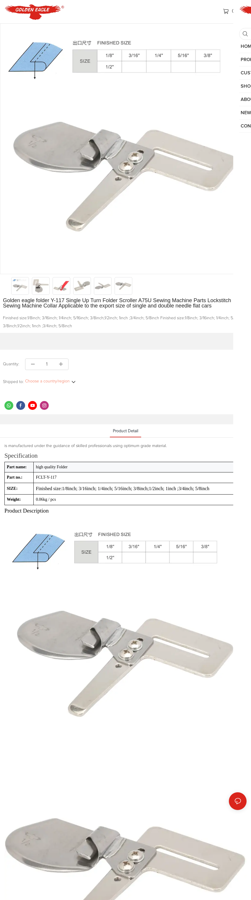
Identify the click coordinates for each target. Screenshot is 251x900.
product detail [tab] (125, 431)
